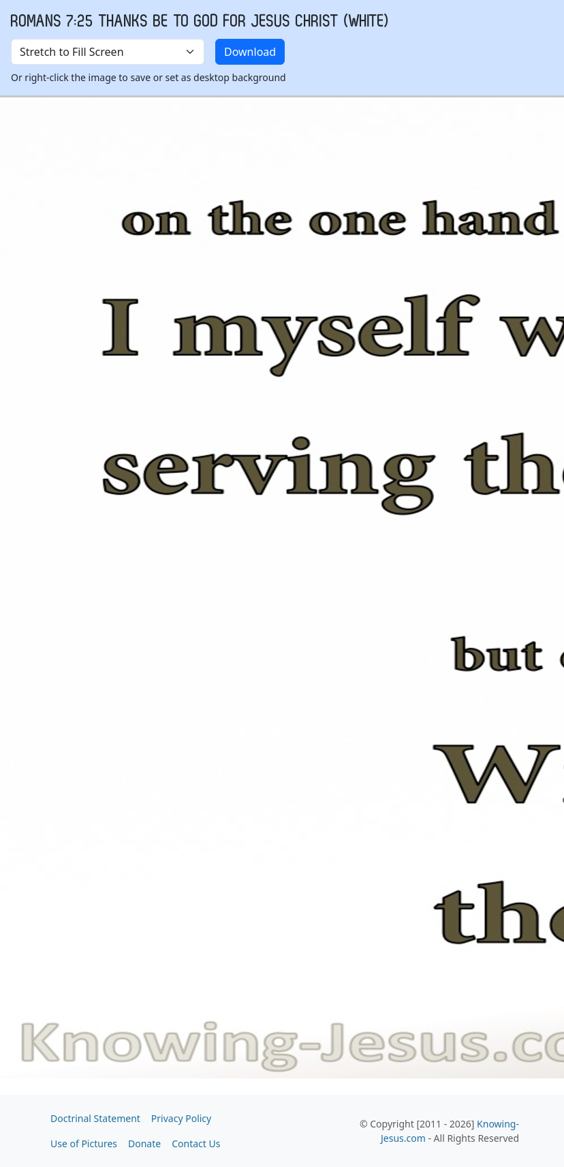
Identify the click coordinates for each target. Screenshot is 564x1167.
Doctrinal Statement (95, 1118)
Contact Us (196, 1143)
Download (250, 51)
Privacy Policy (181, 1118)
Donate (144, 1143)
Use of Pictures (83, 1143)
